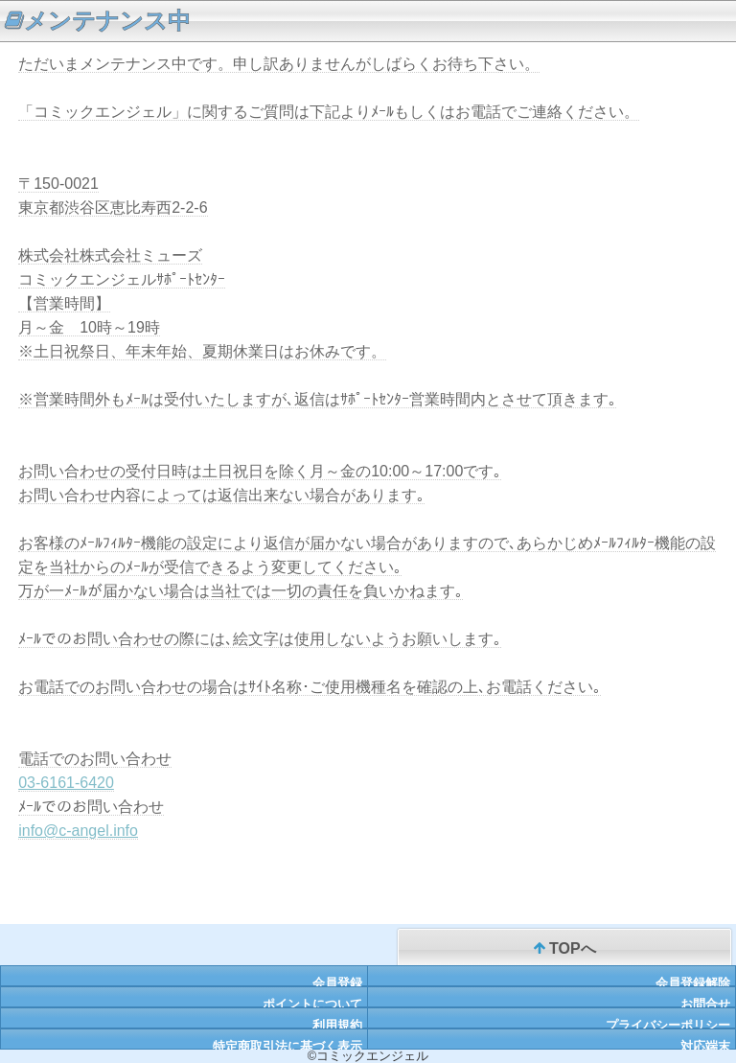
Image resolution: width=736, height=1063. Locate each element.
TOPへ (565, 949)
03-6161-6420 (66, 782)
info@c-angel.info (78, 830)
